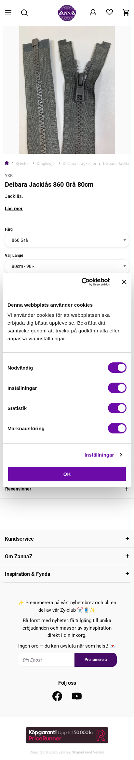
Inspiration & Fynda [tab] (27, 574)
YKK (9, 175)
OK (67, 474)
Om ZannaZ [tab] (19, 556)
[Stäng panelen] (124, 282)
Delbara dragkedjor (79, 163)
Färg (9, 229)
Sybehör (23, 163)
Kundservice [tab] (19, 539)
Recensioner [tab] (18, 488)
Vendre (98, 752)
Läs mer (14, 209)
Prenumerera (96, 659)
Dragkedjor (46, 163)
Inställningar (99, 455)
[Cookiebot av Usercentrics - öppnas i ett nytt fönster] (83, 282)
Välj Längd (14, 255)
